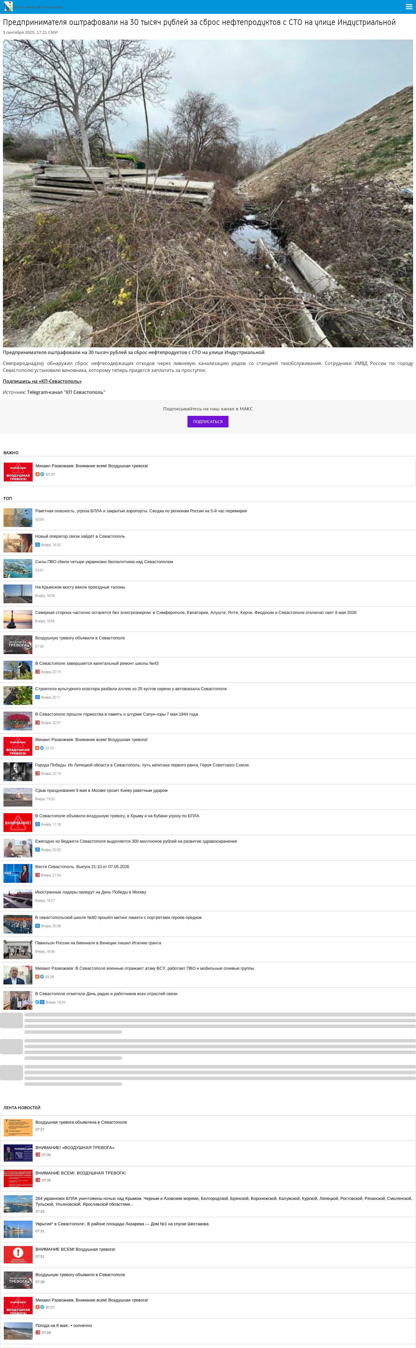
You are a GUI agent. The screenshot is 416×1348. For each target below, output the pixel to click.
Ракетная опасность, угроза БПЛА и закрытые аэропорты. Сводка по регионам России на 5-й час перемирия (141, 511)
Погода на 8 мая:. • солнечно (64, 1325)
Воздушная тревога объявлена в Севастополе (81, 1122)
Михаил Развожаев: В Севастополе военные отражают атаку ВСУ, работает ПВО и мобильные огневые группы (144, 968)
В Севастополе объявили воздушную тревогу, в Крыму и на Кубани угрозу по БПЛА (117, 815)
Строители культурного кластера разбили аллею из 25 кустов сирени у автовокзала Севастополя (131, 688)
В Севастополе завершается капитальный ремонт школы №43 (97, 663)
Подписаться (208, 421)
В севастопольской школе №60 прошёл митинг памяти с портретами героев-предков (118, 917)
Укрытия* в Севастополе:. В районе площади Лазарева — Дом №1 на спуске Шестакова (122, 1224)
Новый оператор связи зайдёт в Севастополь (80, 536)
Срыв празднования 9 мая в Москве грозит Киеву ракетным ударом (101, 790)
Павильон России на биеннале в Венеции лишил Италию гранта (98, 943)
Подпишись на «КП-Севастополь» (42, 381)
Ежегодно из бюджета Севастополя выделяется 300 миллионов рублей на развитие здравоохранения (136, 841)
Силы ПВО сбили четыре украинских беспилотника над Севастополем (104, 561)
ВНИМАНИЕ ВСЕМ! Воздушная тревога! (75, 1249)
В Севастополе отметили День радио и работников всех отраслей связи (106, 993)
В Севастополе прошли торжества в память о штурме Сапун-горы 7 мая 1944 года (116, 714)
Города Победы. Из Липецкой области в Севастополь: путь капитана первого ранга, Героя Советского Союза (142, 765)
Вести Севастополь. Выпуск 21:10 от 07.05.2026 (82, 866)
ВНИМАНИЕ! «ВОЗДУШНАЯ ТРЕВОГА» (75, 1147)
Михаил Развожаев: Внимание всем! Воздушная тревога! (92, 465)
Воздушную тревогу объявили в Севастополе (80, 638)
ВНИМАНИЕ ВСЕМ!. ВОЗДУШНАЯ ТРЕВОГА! (81, 1173)
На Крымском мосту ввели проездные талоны (80, 587)
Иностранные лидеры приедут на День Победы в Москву (90, 892)
